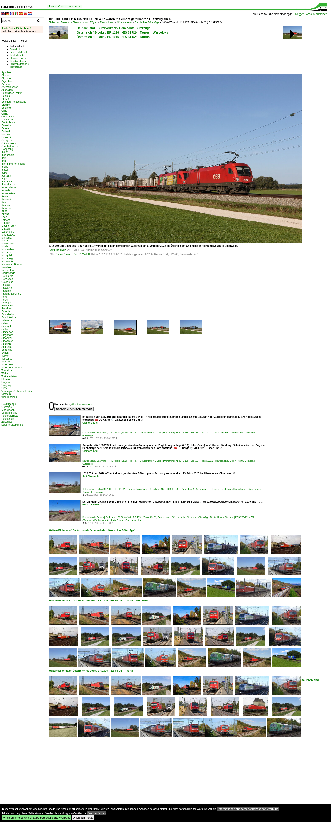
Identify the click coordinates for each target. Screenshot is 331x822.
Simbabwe (7, 332)
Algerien (6, 78)
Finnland (6, 134)
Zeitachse (6, 421)
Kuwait (5, 214)
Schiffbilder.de (17, 55)
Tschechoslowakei (11, 367)
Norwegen (7, 279)
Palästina (6, 287)
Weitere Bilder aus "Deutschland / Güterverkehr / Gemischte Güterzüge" (92, 530)
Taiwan (5, 355)
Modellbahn (8, 409)
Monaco (6, 252)
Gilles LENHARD (92, 504)
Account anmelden (316, 14)
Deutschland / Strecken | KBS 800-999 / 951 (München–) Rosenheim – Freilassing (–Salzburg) (184, 489)
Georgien (6, 140)
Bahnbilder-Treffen (11, 93)
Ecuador (6, 125)
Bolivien (5, 98)
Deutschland (107, 22)
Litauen (5, 228)
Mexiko (5, 246)
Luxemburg (7, 231)
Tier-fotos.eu (16, 67)
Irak (3, 157)
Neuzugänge (8, 404)
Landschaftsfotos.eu (20, 64)
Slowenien (7, 341)
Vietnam (6, 394)
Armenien (6, 84)
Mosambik (7, 261)
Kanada (5, 190)
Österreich (7, 281)
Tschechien (7, 364)
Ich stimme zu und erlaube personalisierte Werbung (37, 817)
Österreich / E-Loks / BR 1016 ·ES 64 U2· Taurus (113, 37)
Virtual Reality (9, 412)
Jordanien (7, 181)
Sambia (5, 311)
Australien (7, 90)
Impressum (75, 6)
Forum (52, 6)
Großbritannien (9, 146)
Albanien (6, 75)
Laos (4, 217)
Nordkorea (7, 276)
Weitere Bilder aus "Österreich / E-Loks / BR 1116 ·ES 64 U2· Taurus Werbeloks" (99, 600)
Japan (4, 178)
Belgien (5, 95)
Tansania (6, 358)
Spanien (6, 343)
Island (4, 166)
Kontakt (62, 6)
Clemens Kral (90, 422)
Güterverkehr (124, 22)
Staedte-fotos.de (18, 61)
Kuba (4, 211)
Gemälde (6, 407)
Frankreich (7, 137)
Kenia (4, 196)
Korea (4, 202)
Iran (3, 160)
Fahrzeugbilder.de (19, 52)
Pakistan (6, 284)
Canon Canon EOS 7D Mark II (73, 254)
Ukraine (5, 379)
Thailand (6, 361)
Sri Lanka (6, 346)
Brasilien (6, 104)
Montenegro (8, 258)
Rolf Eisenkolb (57, 250)
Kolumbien (7, 199)
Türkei (4, 373)
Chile (4, 110)
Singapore (7, 335)
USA (4, 388)
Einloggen (298, 14)
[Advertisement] (157, 55)
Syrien (5, 352)
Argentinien (7, 81)
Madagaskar (8, 234)
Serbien (5, 329)
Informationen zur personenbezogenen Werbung (248, 808)
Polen (4, 299)
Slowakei (6, 338)
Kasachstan (8, 193)
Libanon (6, 222)
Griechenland (8, 143)
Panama (6, 290)
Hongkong (7, 149)
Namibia (6, 267)
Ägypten (6, 72)
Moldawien (7, 249)
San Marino (7, 314)
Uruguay (6, 385)
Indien (4, 152)
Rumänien (7, 305)
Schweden (7, 320)
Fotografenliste (9, 415)
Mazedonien (8, 243)
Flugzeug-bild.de (18, 58)
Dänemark (7, 119)
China (4, 113)
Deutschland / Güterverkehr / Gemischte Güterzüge (113, 28)
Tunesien (6, 370)
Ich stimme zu (82, 817)
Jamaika (6, 175)
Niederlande (8, 273)
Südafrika (6, 349)
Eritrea (5, 128)
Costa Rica (7, 116)
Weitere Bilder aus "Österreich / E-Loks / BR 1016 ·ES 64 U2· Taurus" (92, 670)
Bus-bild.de (15, 49)
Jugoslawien (8, 184)
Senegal (6, 326)
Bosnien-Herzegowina (13, 101)
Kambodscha (8, 187)
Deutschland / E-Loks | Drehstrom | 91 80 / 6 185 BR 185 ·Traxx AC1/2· (177, 432)
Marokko (6, 240)
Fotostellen (7, 418)
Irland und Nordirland (13, 163)
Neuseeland (8, 270)
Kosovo (5, 205)
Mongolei (6, 255)
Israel (4, 169)
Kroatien (6, 208)
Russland (6, 308)
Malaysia (6, 237)
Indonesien (7, 155)
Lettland (6, 219)
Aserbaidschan (9, 87)
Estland (5, 131)
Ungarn (5, 382)
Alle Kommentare (81, 404)
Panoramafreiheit (11, 293)
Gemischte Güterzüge (147, 22)
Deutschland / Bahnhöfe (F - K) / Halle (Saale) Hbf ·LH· (110, 432)
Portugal (6, 302)
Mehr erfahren (97, 813)
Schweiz (6, 323)
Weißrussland (9, 397)
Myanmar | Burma (11, 264)
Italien (4, 172)
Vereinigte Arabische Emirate (17, 391)
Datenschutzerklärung (12, 424)
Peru (4, 296)
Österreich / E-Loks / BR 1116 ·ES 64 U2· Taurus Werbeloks (122, 32)
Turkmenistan (9, 376)
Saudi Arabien (9, 317)
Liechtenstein (8, 225)
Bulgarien (6, 107)
